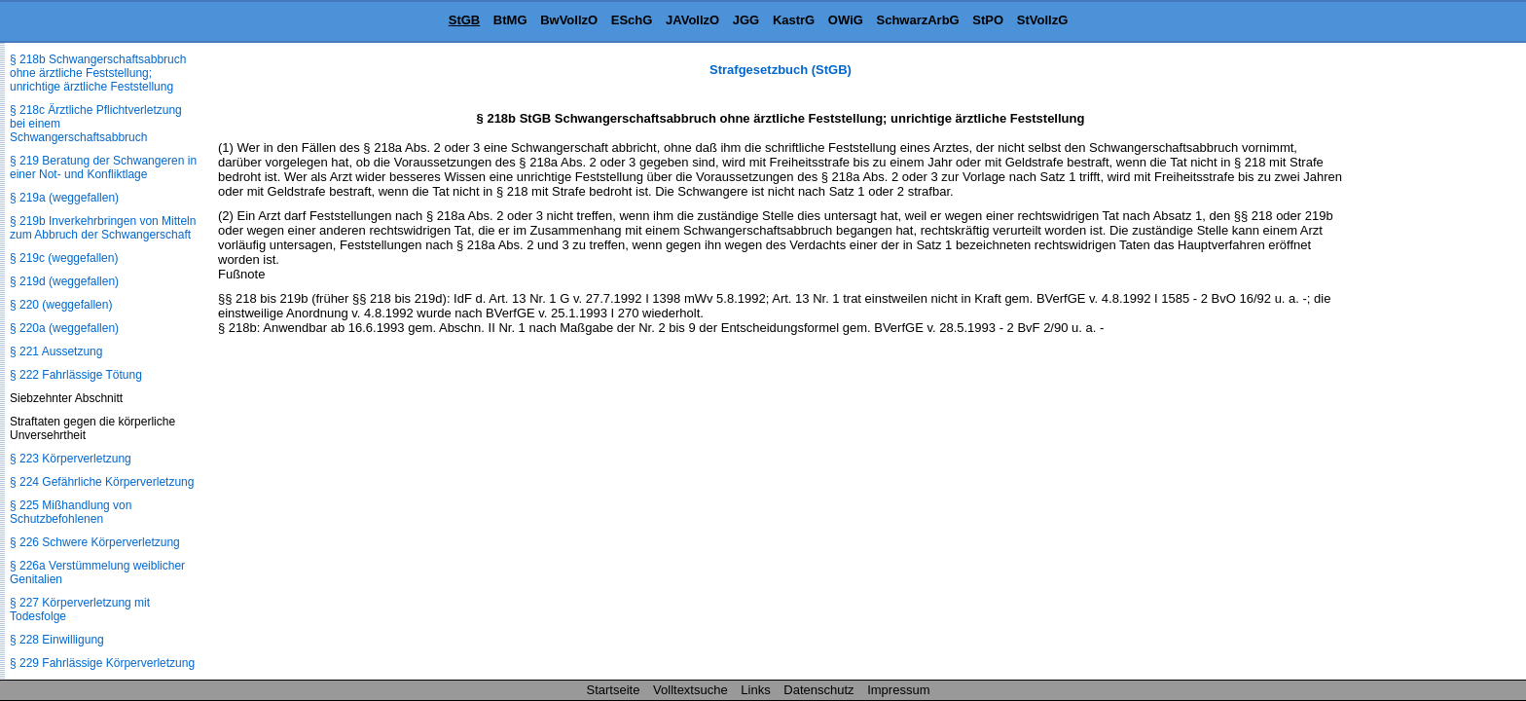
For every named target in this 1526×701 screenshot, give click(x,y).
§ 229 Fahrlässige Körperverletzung (102, 663)
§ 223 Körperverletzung (70, 458)
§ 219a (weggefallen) (64, 197)
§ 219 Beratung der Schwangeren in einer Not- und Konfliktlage (103, 167)
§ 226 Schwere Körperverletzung (95, 542)
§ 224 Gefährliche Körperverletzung (102, 482)
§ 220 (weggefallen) (61, 305)
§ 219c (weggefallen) (64, 258)
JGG (746, 20)
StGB (465, 20)
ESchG (632, 20)
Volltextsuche (690, 690)
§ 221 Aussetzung (56, 351)
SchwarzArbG (917, 20)
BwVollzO (569, 20)
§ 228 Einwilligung (57, 639)
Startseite (613, 690)
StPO (987, 20)
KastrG (794, 20)
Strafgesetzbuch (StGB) (780, 69)
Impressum (898, 690)
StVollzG (1042, 20)
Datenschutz (818, 690)
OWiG (845, 20)
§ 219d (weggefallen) (64, 281)
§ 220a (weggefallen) (64, 328)
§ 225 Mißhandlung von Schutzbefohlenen (70, 512)
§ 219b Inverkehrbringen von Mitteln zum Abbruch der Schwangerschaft (103, 227)
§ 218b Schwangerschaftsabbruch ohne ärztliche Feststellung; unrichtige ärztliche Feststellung (98, 73)
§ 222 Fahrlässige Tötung (76, 375)
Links (755, 690)
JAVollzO (692, 20)
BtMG (510, 20)
